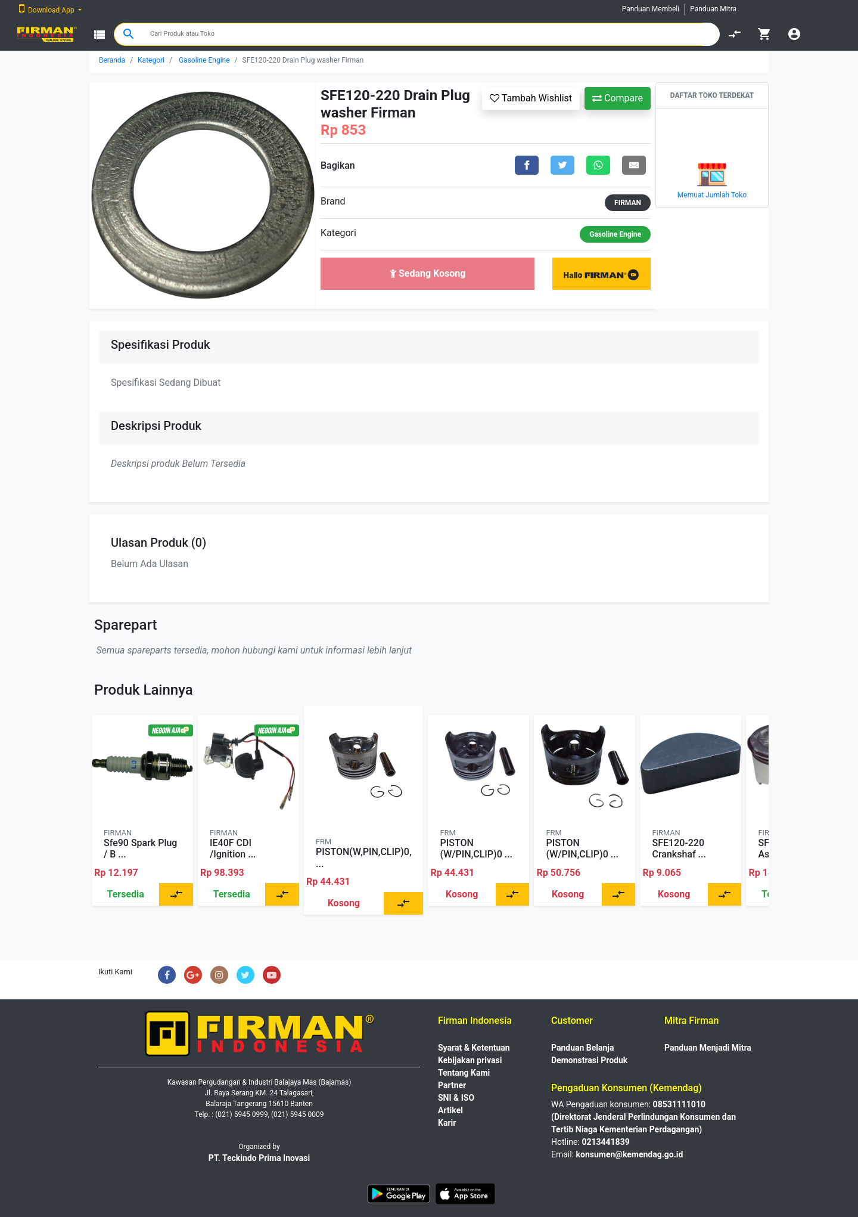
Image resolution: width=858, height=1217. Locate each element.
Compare (617, 98)
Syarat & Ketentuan (474, 1047)
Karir (447, 1123)
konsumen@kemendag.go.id (629, 1154)
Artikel (450, 1110)
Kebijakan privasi (470, 1060)
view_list (99, 34)
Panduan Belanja (582, 1047)
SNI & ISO (456, 1098)
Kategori (151, 60)
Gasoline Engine (204, 60)
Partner (452, 1085)
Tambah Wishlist (531, 98)
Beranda (112, 60)
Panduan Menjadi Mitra (707, 1047)
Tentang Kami (464, 1072)
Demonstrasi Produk (589, 1060)
